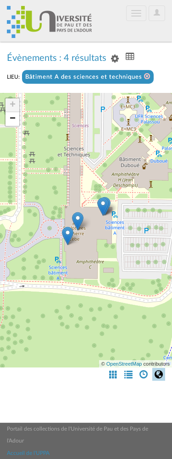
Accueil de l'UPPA (28, 453)
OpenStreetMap (124, 364)
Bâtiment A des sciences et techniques (87, 76)
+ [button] (13, 105)
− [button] (13, 119)
